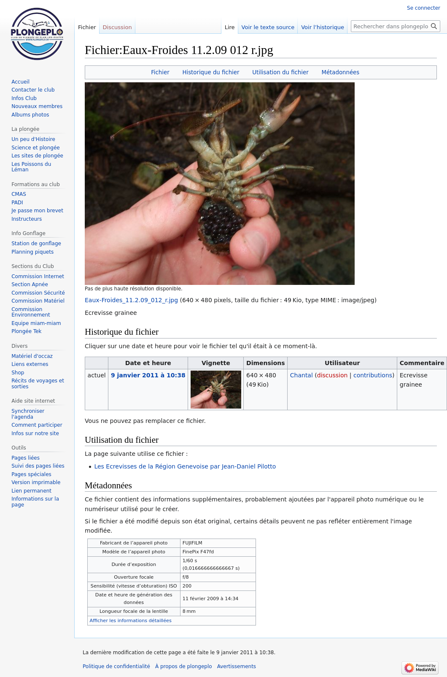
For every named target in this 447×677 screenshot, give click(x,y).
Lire (230, 27)
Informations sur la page (35, 502)
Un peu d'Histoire (33, 139)
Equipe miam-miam (36, 323)
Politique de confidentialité (116, 666)
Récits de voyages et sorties (37, 384)
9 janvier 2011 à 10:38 (148, 375)
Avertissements (236, 666)
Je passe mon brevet (37, 211)
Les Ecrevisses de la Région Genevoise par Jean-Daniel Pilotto (185, 466)
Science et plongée (35, 148)
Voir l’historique (322, 27)
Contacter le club (33, 90)
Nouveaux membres (36, 106)
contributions (372, 375)
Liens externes (29, 364)
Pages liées (25, 458)
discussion (332, 375)
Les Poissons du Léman (31, 167)
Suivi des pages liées (38, 466)
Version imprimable (35, 482)
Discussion (117, 27)
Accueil (20, 82)
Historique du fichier (210, 72)
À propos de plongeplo (183, 666)
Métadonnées (340, 72)
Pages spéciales (31, 474)
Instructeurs (26, 219)
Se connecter (423, 8)
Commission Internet (37, 276)
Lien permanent (31, 491)
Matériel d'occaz (32, 356)
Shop (17, 373)
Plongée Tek (26, 331)
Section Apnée (29, 284)
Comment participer (36, 425)
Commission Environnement (30, 312)
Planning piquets (32, 252)
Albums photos (30, 115)
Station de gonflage (36, 243)
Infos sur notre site (35, 433)
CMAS (18, 194)
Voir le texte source (268, 27)
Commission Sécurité (38, 293)
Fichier (160, 72)
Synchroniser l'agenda (27, 414)
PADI (17, 203)
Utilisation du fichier (280, 72)
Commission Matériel (38, 301)
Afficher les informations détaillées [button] (131, 620)
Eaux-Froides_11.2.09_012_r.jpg (131, 300)
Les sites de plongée (37, 156)
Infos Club (24, 98)
